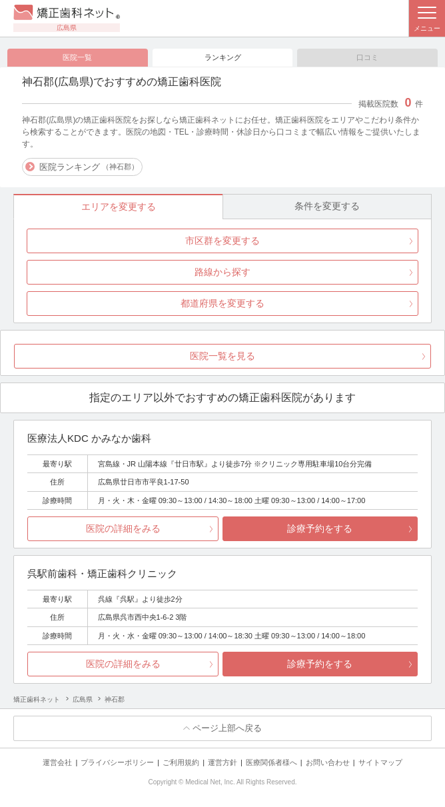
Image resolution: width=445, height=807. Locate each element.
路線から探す (222, 272)
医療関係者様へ (271, 762)
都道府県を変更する (222, 303)
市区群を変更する (222, 240)
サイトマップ (380, 762)
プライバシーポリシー (117, 762)
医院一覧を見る (222, 356)
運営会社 (57, 762)
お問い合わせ (328, 762)
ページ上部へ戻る (227, 728)
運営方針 (222, 762)
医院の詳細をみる (123, 528)
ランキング (223, 57)
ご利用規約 (181, 762)
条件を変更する (327, 206)
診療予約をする (319, 528)
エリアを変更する (118, 206)
